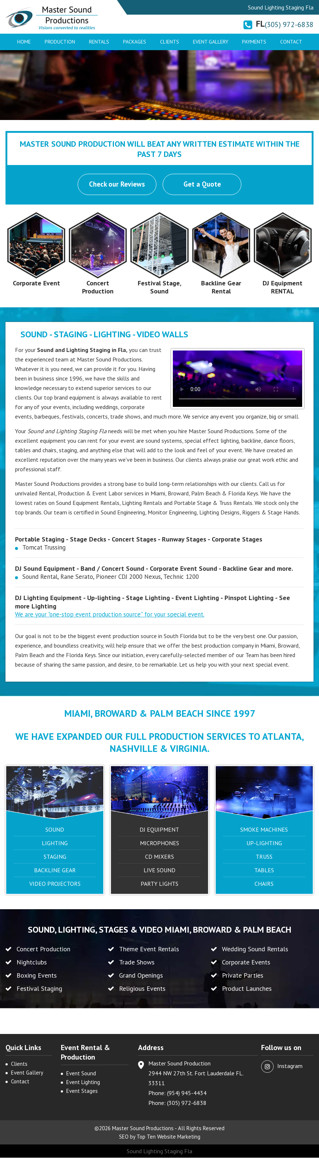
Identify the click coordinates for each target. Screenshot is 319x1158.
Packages (134, 41)
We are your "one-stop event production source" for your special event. (109, 614)
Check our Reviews (117, 184)
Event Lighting (83, 1082)
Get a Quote (202, 184)
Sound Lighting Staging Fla (159, 1151)
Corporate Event (36, 283)
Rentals (99, 41)
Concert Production (98, 287)
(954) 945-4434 (187, 1093)
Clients (169, 41)
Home (24, 41)
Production (60, 41)
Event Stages (82, 1091)
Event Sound (81, 1073)
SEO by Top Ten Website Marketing (159, 1136)
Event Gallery (210, 41)
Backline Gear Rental (221, 287)
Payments (254, 41)
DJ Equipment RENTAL (283, 287)
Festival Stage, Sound (159, 287)
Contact (291, 41)
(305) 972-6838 (289, 24)
